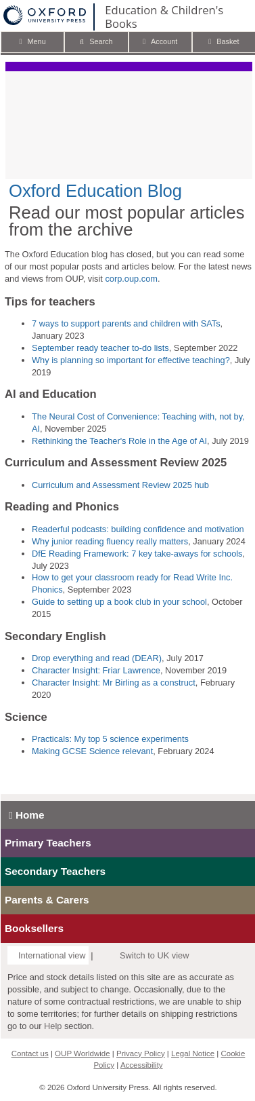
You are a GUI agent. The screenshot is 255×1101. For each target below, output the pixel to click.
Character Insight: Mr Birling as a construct (113, 682)
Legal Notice (192, 1053)
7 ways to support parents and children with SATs (126, 323)
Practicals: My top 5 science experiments (110, 739)
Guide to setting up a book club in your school (119, 602)
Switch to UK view (154, 955)
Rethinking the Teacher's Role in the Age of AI (119, 441)
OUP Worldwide (82, 1053)
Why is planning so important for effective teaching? (131, 360)
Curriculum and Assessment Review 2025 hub (120, 485)
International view (52, 955)
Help (53, 1026)
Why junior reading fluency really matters (110, 541)
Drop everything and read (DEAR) (97, 658)
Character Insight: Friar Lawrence (96, 670)
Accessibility (141, 1065)
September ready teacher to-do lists (100, 348)
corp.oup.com (131, 279)
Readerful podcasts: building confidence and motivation (138, 529)
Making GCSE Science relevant (92, 751)
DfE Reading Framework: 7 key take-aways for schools (137, 553)
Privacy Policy (140, 1053)
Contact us (30, 1053)
